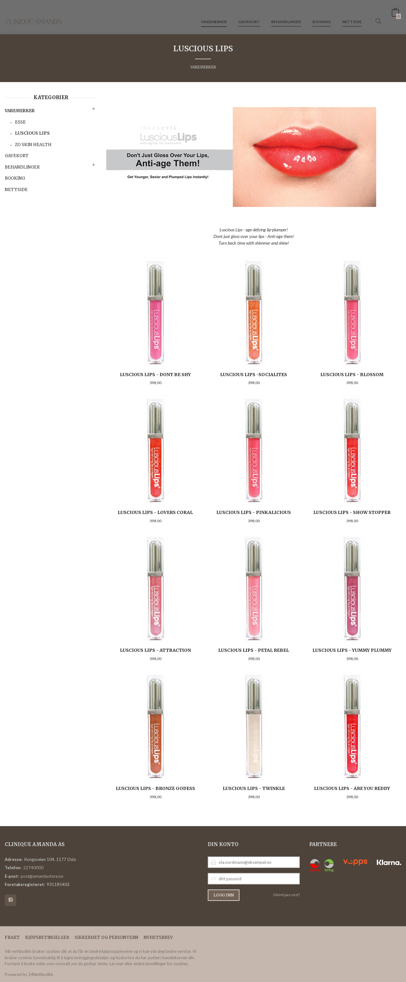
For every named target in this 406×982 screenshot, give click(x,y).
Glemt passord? (286, 894)
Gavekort (249, 15)
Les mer (116, 963)
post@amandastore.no (42, 876)
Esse (20, 122)
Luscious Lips (32, 133)
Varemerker (214, 15)
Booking (321, 15)
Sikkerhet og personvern (106, 937)
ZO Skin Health (33, 144)
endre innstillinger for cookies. (161, 963)
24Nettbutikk (40, 974)
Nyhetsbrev (158, 937)
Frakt (12, 937)
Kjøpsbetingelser (47, 937)
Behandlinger (286, 15)
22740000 (33, 867)
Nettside (352, 15)
